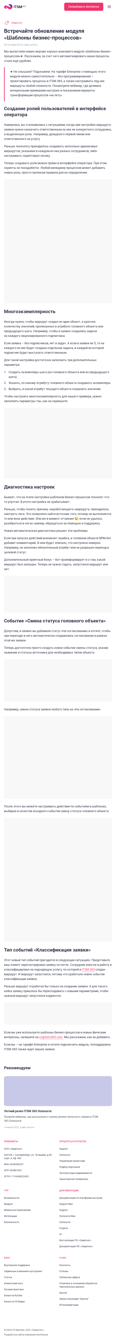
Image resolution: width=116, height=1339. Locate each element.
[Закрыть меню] (109, 6)
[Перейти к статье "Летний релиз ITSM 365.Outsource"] (58, 1094)
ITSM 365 (88, 964)
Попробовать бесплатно (84, 6)
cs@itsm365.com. (52, 1032)
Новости (16, 22)
